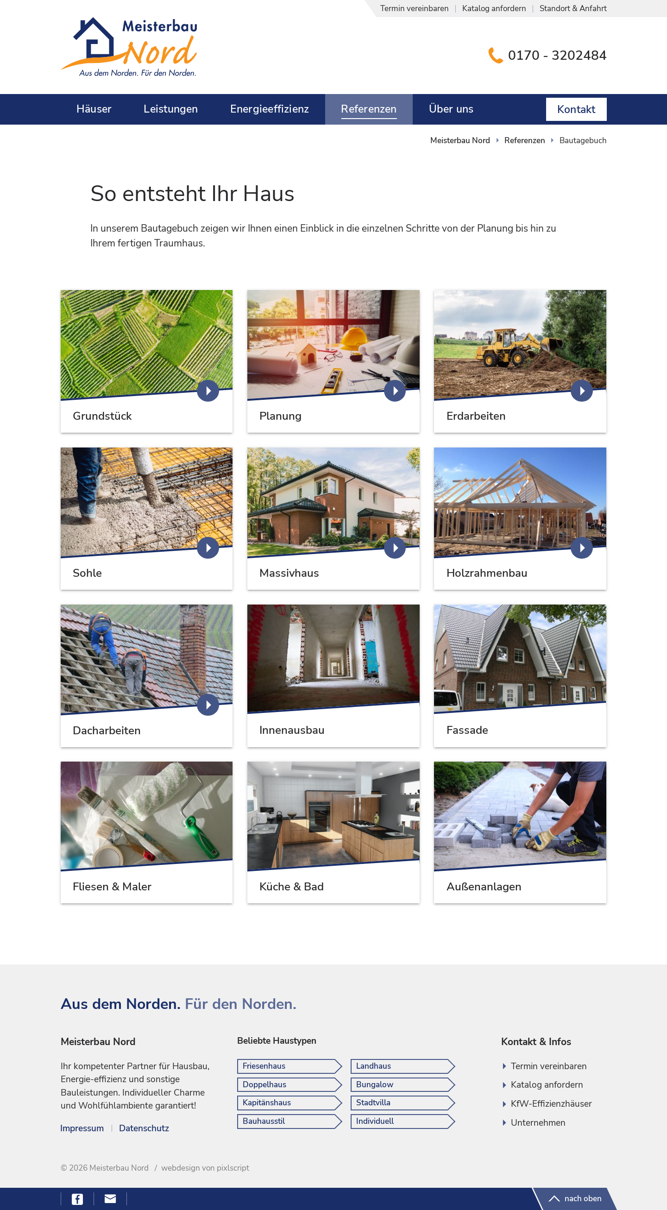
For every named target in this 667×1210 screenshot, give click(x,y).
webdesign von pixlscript (205, 1168)
